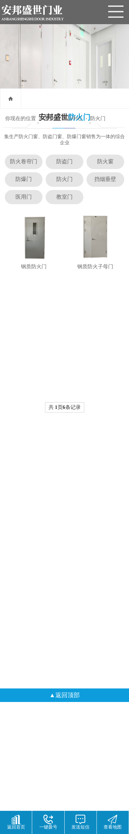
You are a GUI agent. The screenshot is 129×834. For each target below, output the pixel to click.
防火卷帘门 (23, 161)
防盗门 (64, 161)
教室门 (64, 197)
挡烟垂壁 (105, 179)
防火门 (98, 118)
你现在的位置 (20, 118)
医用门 (23, 197)
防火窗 (105, 161)
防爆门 (23, 179)
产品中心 (72, 118)
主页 (49, 118)
